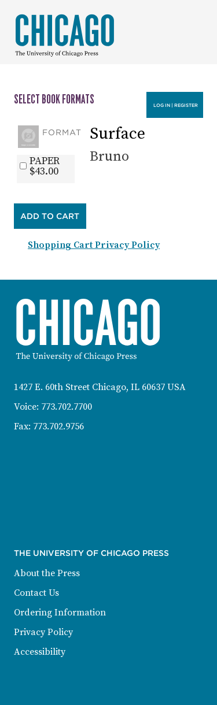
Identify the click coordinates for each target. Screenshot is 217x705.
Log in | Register (175, 105)
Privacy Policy (43, 632)
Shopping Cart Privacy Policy (94, 245)
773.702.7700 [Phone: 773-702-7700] (66, 407)
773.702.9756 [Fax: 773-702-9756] (58, 426)
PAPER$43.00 (45, 166)
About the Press (47, 573)
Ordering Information (60, 612)
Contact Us (36, 593)
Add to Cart (49, 216)
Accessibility (39, 652)
